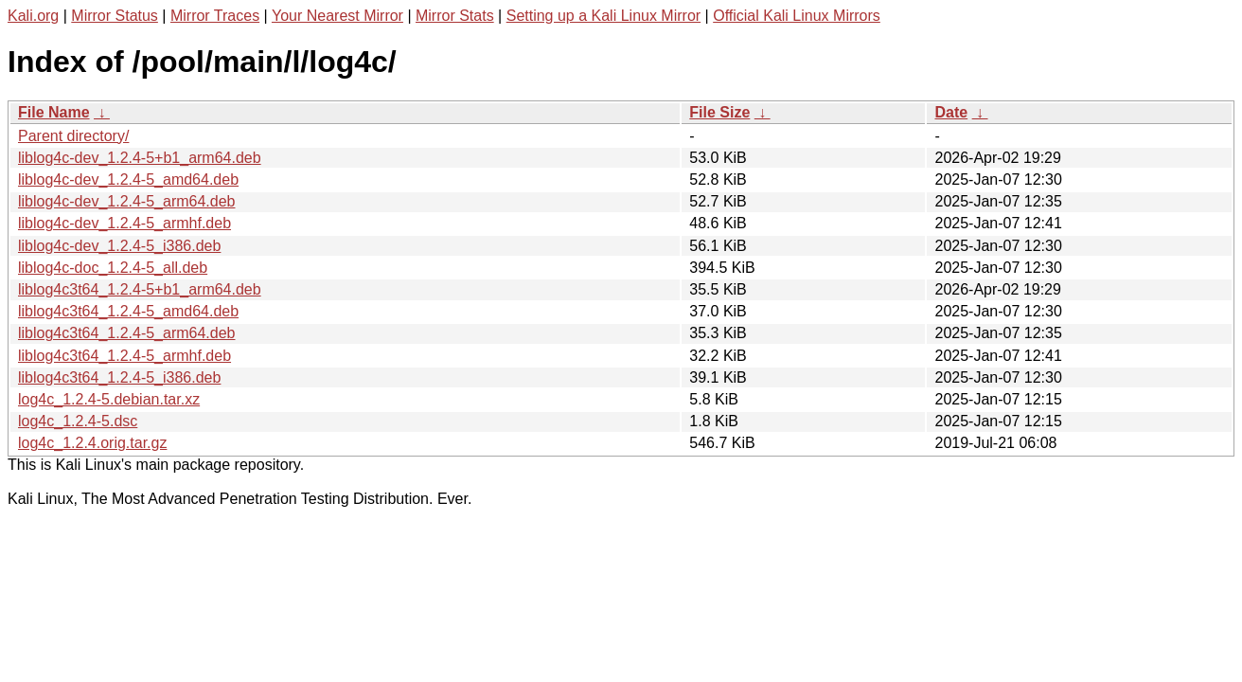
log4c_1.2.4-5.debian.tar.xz (109, 399)
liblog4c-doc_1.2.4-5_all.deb (112, 268)
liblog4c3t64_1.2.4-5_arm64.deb (127, 333)
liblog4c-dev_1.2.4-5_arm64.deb (126, 201)
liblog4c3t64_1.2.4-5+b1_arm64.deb (139, 289)
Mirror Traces (214, 16)
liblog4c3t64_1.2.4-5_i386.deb (119, 377)
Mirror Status (114, 16)
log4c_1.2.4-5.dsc (77, 421)
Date (950, 112)
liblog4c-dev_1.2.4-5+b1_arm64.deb (139, 158)
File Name (54, 112)
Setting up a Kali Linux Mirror (603, 16)
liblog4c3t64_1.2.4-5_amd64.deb (128, 311)
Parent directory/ (73, 136)
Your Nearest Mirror (337, 16)
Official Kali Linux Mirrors (796, 16)
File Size (719, 112)
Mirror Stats (455, 16)
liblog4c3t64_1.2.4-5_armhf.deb (124, 356)
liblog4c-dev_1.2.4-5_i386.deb (119, 246)
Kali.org (33, 16)
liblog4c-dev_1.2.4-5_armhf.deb (124, 223)
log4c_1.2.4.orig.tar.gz (92, 443)
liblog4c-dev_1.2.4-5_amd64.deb (128, 179)
